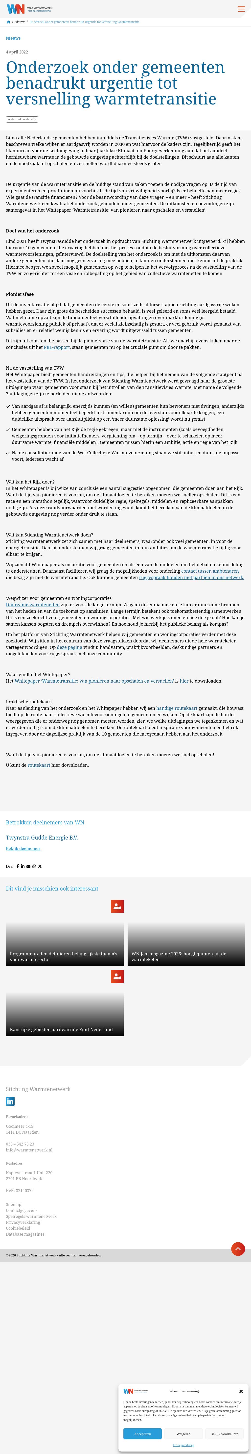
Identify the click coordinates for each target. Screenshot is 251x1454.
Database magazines (25, 1426)
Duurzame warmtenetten (33, 739)
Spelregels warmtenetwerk (31, 1408)
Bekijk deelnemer (23, 983)
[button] (241, 1391)
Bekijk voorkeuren (224, 1434)
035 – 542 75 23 (20, 1336)
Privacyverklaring (183, 1445)
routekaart (39, 899)
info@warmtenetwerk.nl (29, 1342)
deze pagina (69, 782)
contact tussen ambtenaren (210, 705)
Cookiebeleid (18, 1420)
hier (184, 815)
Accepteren (142, 1434)
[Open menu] (241, 8)
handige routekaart (176, 842)
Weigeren (183, 1434)
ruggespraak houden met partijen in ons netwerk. (191, 712)
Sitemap (13, 1396)
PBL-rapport (57, 482)
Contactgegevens (21, 1402)
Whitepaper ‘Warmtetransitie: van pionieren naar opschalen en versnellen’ (93, 815)
